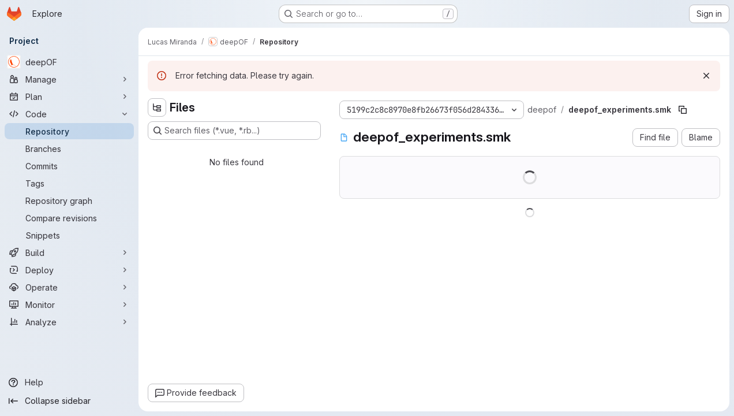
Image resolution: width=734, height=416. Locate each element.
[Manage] (69, 79)
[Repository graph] (69, 200)
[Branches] (69, 148)
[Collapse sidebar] (69, 401)
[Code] (69, 114)
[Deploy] (69, 270)
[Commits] (69, 166)
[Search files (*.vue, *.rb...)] (234, 130)
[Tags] (69, 183)
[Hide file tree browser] (157, 107)
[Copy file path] (682, 110)
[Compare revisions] (69, 218)
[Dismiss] (706, 76)
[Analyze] (69, 322)
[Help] (69, 382)
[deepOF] (69, 62)
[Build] (69, 252)
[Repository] (69, 131)
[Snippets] (69, 235)
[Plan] (69, 96)
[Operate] (69, 287)
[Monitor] (69, 304)
